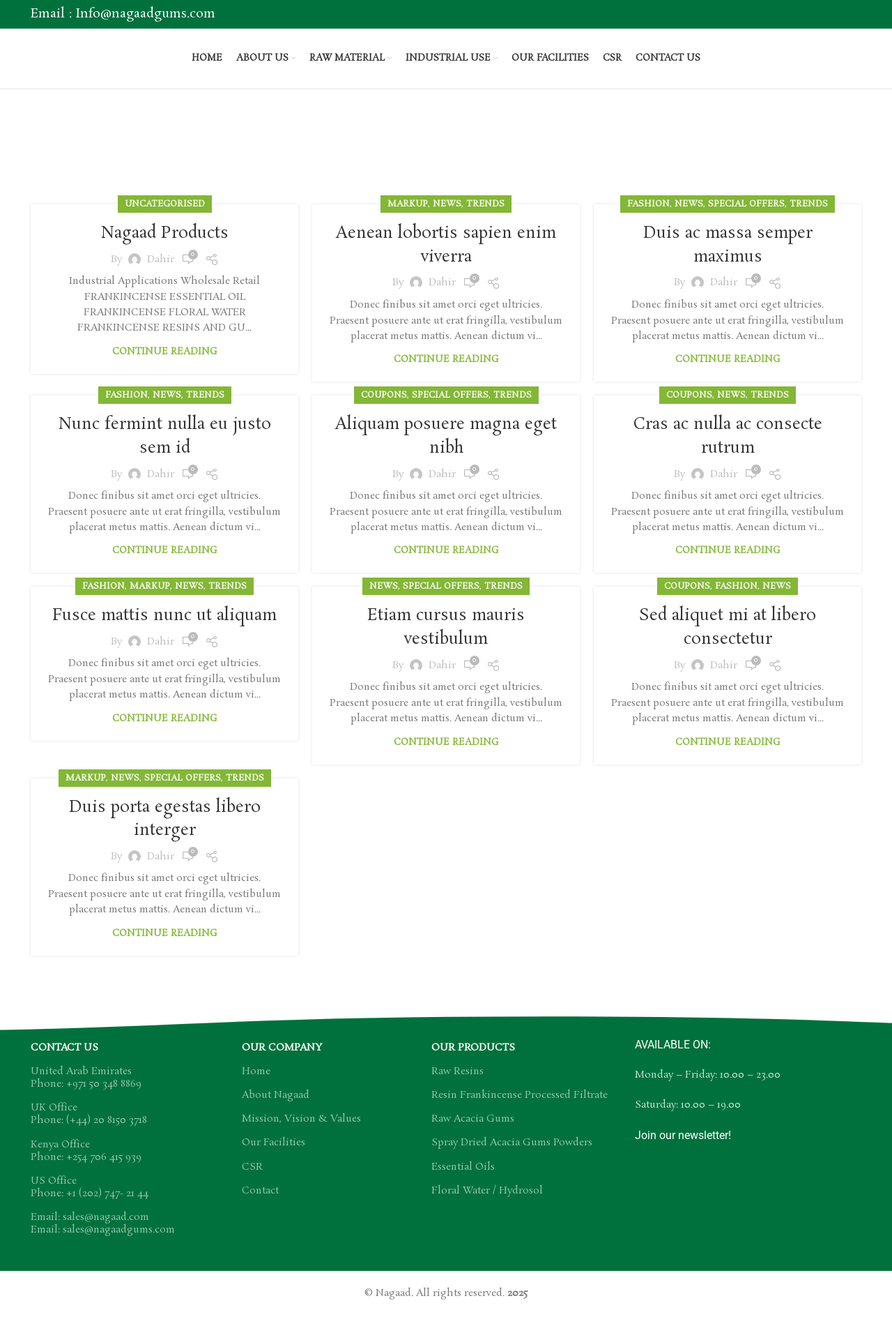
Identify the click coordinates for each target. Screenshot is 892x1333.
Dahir (160, 272)
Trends (485, 217)
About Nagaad (275, 1106)
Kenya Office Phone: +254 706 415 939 (86, 1162)
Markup (407, 217)
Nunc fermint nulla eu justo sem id (165, 449)
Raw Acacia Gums (472, 1130)
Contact (260, 1202)
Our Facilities (273, 1154)
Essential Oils (463, 1178)
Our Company (282, 1059)
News (447, 217)
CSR (252, 1178)
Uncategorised (165, 217)
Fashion (648, 217)
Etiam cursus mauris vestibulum (446, 640)
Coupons (384, 408)
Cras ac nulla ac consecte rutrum (728, 449)
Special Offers (746, 217)
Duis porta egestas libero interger (164, 830)
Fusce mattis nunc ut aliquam (165, 640)
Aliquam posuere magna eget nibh (446, 449)
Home (427, 168)
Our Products (473, 1059)
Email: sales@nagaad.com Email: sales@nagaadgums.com (103, 1234)
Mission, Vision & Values (301, 1130)
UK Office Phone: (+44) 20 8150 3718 (89, 1125)
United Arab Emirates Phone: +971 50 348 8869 (86, 1089)
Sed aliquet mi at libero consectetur (728, 640)
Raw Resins (457, 1083)
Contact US (64, 1059)
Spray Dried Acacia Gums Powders (511, 1154)
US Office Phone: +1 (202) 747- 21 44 (89, 1198)
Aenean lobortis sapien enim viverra (446, 258)
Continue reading (164, 364)
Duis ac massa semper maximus (727, 258)
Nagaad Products (165, 246)
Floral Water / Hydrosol (487, 1202)
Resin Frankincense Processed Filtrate (519, 1106)
